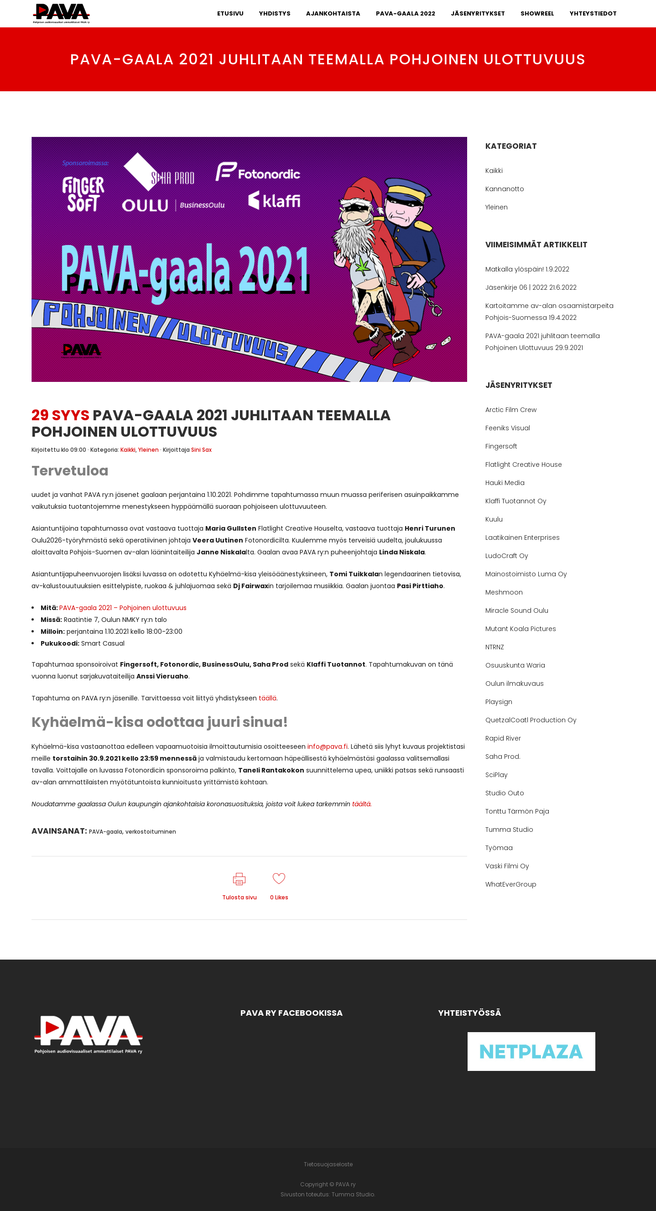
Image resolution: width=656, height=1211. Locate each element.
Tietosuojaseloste (328, 1164)
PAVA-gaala (105, 831)
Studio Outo (504, 793)
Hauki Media (505, 482)
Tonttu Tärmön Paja (517, 811)
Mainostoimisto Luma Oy (526, 574)
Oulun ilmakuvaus (514, 683)
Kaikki (127, 450)
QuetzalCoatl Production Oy (531, 720)
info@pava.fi (327, 746)
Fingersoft (501, 446)
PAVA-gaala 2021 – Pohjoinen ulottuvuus (123, 607)
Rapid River (503, 738)
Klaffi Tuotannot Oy (516, 501)
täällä (267, 698)
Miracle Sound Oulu (516, 610)
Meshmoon (504, 592)
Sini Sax (201, 450)
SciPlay (496, 774)
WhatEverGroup (510, 884)
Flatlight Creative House (523, 464)
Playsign (498, 701)
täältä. (362, 804)
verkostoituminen (150, 831)
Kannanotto (504, 188)
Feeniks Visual (507, 428)
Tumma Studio (509, 829)
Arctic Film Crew (510, 409)
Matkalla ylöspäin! (514, 269)
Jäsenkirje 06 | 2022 (516, 287)
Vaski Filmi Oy (507, 866)
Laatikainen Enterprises (522, 537)
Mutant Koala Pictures (520, 628)
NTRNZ (494, 647)
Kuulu (494, 519)
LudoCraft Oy (506, 555)
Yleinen (148, 450)
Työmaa (499, 847)
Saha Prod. (503, 756)
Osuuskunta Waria (515, 665)
